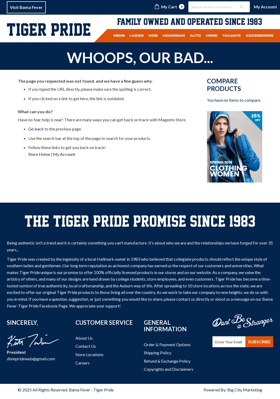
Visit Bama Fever (26, 7)
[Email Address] (228, 341)
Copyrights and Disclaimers (168, 369)
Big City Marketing (244, 389)
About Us (84, 337)
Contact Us (85, 346)
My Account (265, 6)
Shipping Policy (157, 352)
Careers (82, 362)
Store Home (39, 154)
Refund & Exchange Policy (167, 360)
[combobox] (219, 6)
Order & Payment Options (167, 344)
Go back (36, 128)
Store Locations (89, 354)
